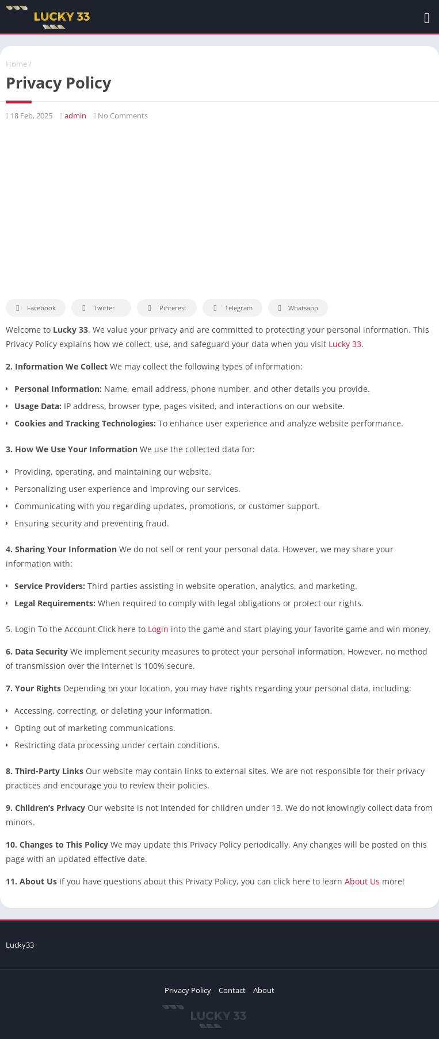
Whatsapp (296, 308)
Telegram (231, 308)
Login (158, 629)
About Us (362, 881)
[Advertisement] (219, 209)
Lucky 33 (345, 343)
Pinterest (165, 308)
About (263, 990)
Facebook (34, 308)
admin (75, 115)
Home (16, 64)
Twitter (96, 308)
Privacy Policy (188, 990)
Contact (232, 990)
